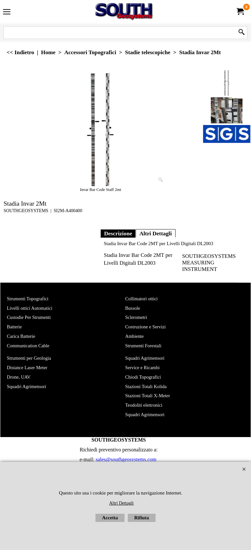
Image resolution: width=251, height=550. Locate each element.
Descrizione (118, 233)
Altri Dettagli (155, 233)
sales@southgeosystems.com (126, 459)
